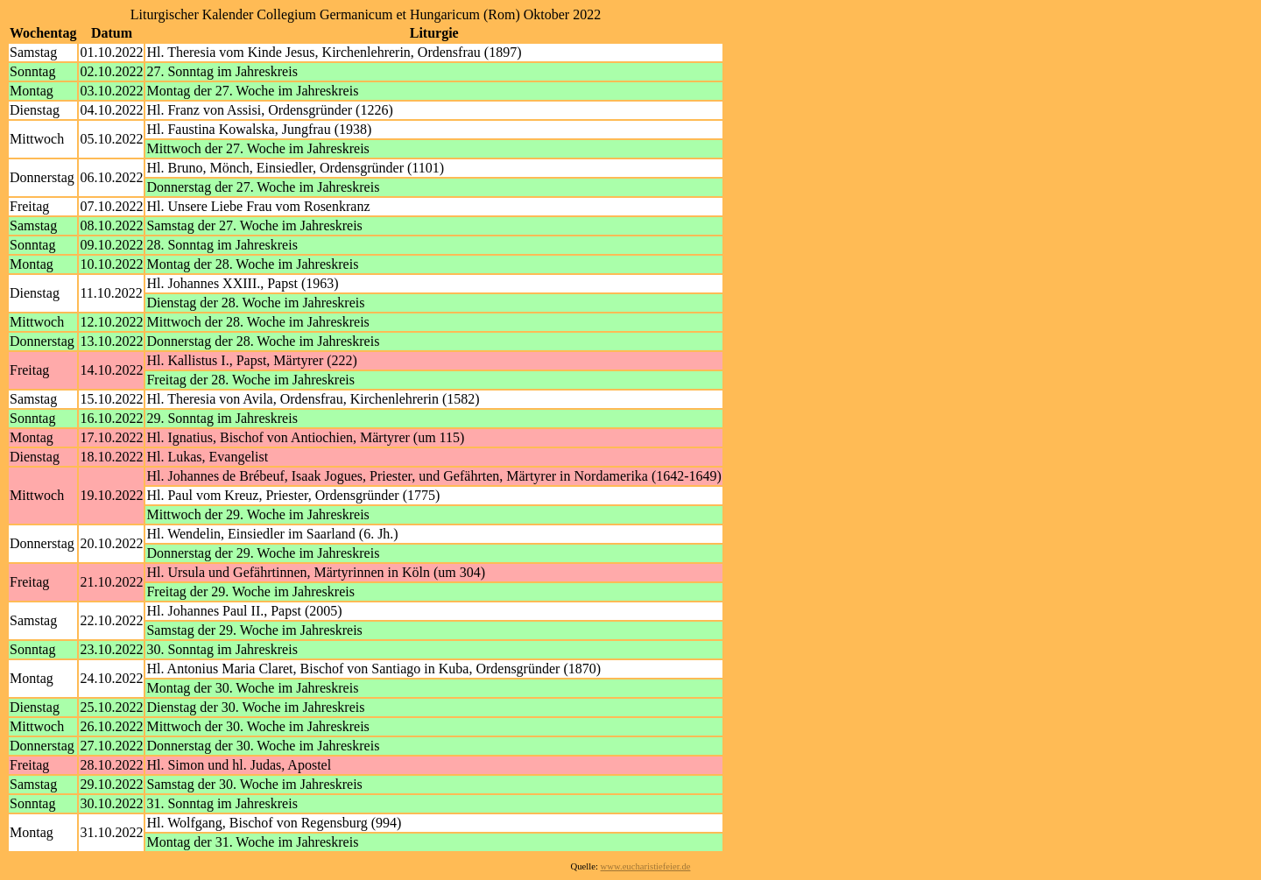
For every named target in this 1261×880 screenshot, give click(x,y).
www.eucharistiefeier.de (646, 866)
